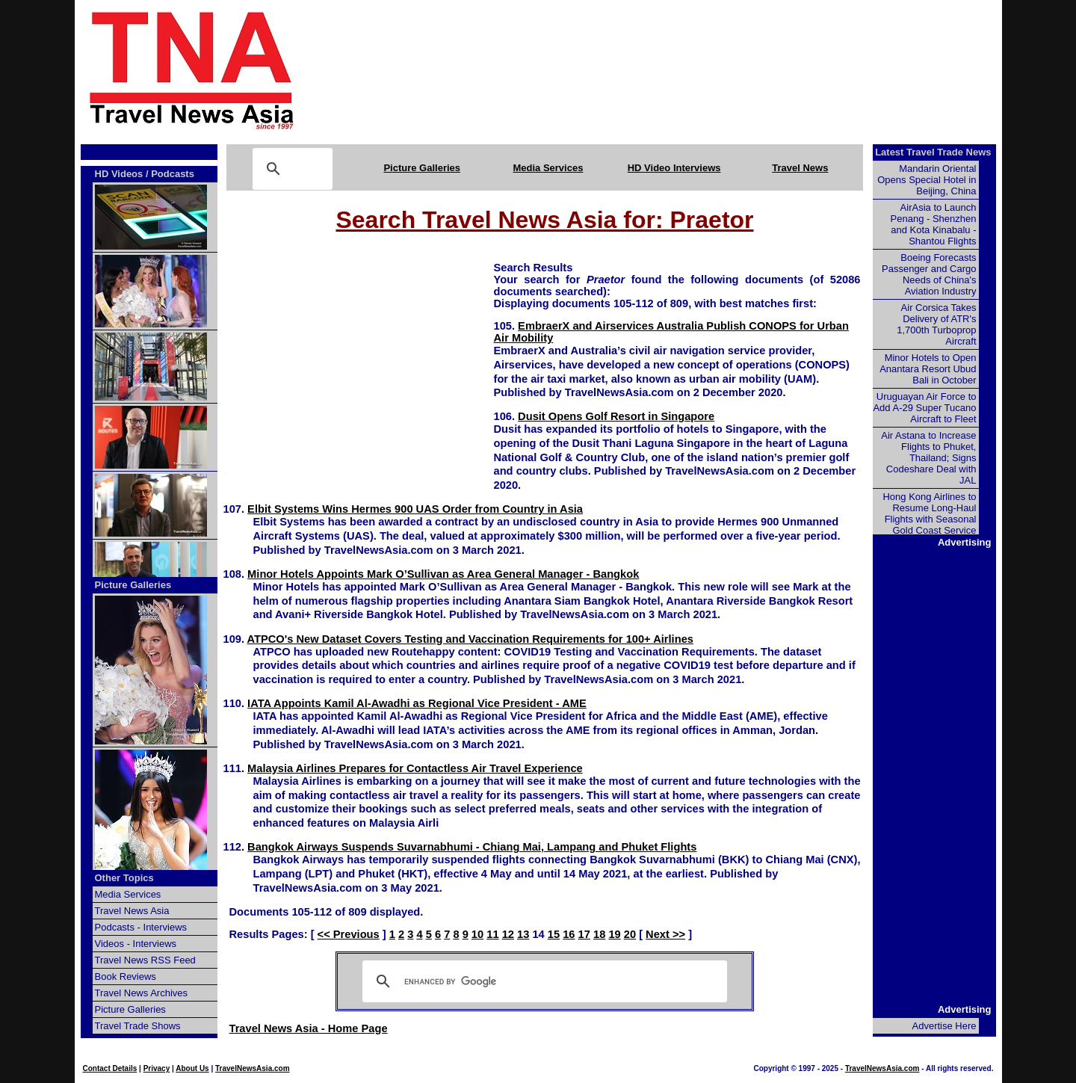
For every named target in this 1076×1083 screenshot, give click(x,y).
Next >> (665, 934)
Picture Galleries (421, 167)
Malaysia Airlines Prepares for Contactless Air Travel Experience (415, 768)
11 (492, 934)
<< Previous (349, 934)
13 (523, 934)
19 (614, 934)
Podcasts (172, 173)
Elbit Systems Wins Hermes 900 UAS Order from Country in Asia (415, 509)
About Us (192, 1068)
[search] (542, 981)
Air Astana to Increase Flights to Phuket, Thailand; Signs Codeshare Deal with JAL (928, 458)
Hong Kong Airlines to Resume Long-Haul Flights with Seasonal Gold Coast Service (929, 513)
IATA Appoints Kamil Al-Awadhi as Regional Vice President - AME (417, 703)
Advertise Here (944, 1025)
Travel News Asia (132, 910)
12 (508, 934)
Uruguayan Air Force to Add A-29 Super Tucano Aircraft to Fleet (924, 408)
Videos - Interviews (136, 943)
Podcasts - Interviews (141, 927)
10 (477, 934)
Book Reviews (125, 976)
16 (569, 934)
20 (630, 934)
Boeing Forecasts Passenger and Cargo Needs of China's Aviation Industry (929, 274)
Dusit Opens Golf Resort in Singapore (616, 416)
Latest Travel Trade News (933, 152)
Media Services (548, 167)
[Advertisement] (674, 69)
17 (584, 934)
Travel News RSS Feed (145, 960)
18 (599, 934)
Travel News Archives (141, 993)
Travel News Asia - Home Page (308, 1028)
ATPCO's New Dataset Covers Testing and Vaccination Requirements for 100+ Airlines (470, 639)
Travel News (800, 167)
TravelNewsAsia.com (252, 1068)
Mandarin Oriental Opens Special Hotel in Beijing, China (926, 180)
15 (554, 934)
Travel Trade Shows (138, 1025)
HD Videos (119, 173)
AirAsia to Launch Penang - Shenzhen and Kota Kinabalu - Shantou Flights (934, 224)
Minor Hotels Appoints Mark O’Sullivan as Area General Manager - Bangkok (443, 574)
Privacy (156, 1068)
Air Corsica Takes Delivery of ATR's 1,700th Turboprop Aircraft (936, 324)
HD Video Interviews (674, 167)
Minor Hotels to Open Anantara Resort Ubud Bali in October (927, 369)
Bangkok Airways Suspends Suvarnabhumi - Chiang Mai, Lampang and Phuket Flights (471, 847)
